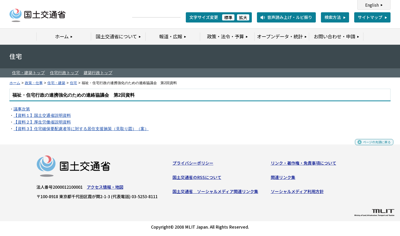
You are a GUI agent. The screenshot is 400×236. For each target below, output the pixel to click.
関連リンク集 (283, 179)
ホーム (14, 83)
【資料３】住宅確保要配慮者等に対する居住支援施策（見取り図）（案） (81, 129)
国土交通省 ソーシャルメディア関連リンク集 (215, 193)
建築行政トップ (98, 73)
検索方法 (333, 17)
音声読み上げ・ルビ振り (289, 17)
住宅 (73, 83)
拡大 (243, 17)
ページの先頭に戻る (372, 146)
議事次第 (22, 109)
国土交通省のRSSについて (196, 179)
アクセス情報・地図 (105, 189)
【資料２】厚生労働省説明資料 (42, 122)
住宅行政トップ (64, 73)
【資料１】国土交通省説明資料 (42, 115)
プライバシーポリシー (192, 165)
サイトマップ (370, 17)
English (372, 5)
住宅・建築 (56, 83)
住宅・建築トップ (28, 73)
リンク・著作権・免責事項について (303, 165)
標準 (228, 17)
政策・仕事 (34, 83)
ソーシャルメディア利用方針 (297, 193)
